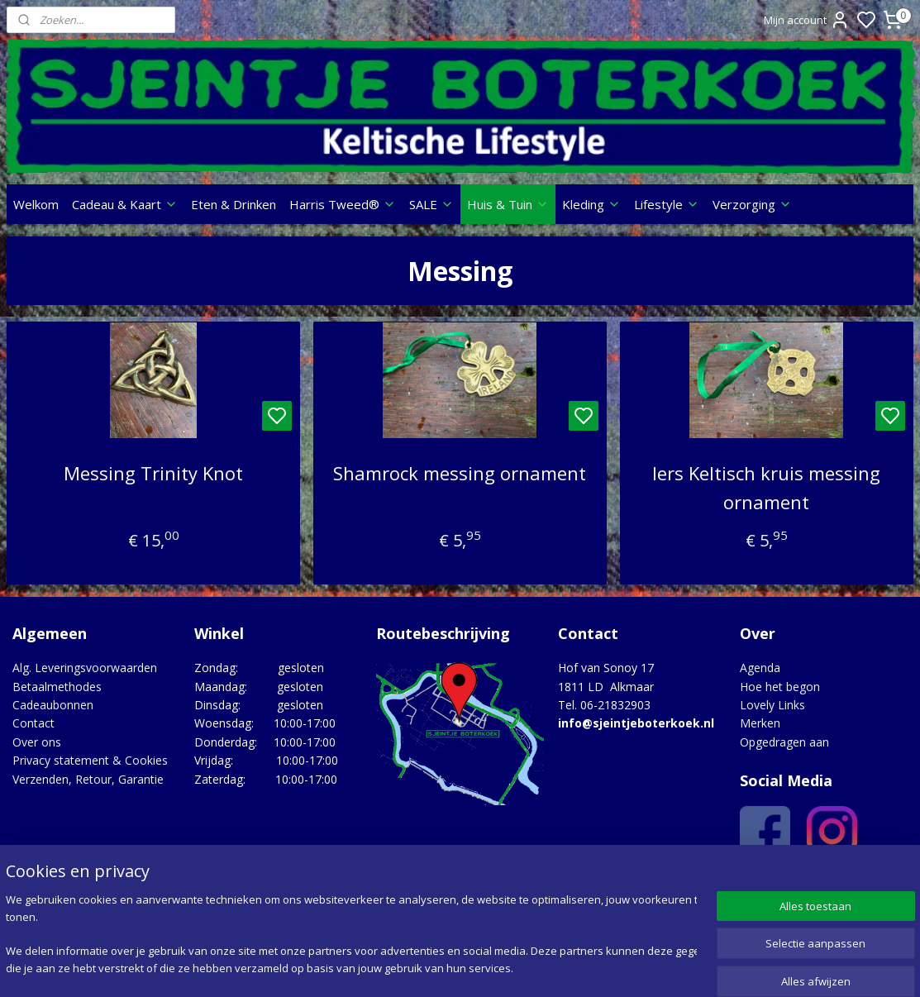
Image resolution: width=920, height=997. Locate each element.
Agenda (760, 667)
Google (879, 883)
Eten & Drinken (233, 204)
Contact (33, 723)
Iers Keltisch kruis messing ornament (766, 487)
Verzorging (752, 204)
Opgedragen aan (784, 742)
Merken (760, 723)
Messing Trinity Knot (153, 472)
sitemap (525, 967)
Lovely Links (772, 705)
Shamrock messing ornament (459, 472)
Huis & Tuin (508, 204)
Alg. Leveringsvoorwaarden (84, 667)
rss (560, 967)
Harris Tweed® (342, 204)
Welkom (36, 204)
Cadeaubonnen (52, 705)
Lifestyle (666, 204)
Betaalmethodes (57, 686)
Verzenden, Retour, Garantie (88, 779)
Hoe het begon (780, 686)
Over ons (36, 742)
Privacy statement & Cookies (90, 760)
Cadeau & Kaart (125, 204)
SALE (431, 204)
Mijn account (807, 20)
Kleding (591, 204)
